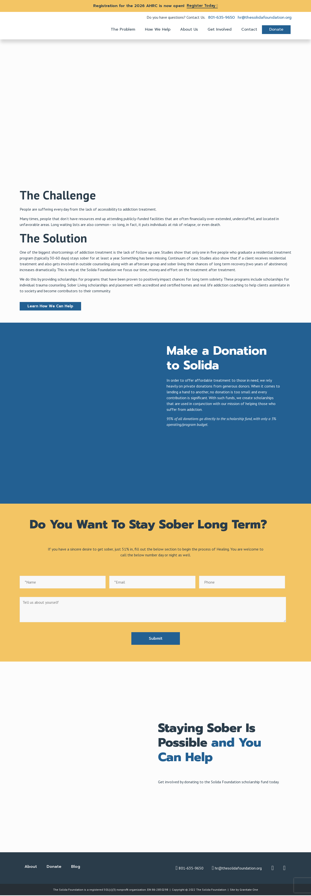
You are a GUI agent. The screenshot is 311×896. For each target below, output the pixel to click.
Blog (75, 867)
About (31, 867)
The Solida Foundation (211, 890)
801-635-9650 (221, 17)
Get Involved (220, 29)
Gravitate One (249, 890)
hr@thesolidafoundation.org (265, 17)
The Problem (123, 29)
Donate (276, 29)
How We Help (157, 29)
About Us (189, 29)
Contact (249, 29)
